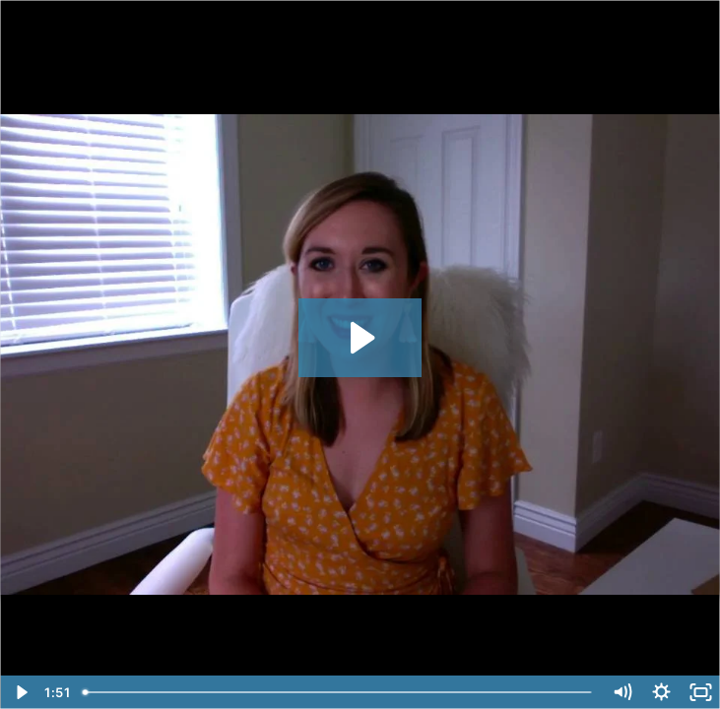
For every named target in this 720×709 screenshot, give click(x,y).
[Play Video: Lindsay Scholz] (360, 337)
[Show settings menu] (661, 692)
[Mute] (621, 692)
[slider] (338, 692)
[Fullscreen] (700, 692)
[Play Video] (19, 692)
